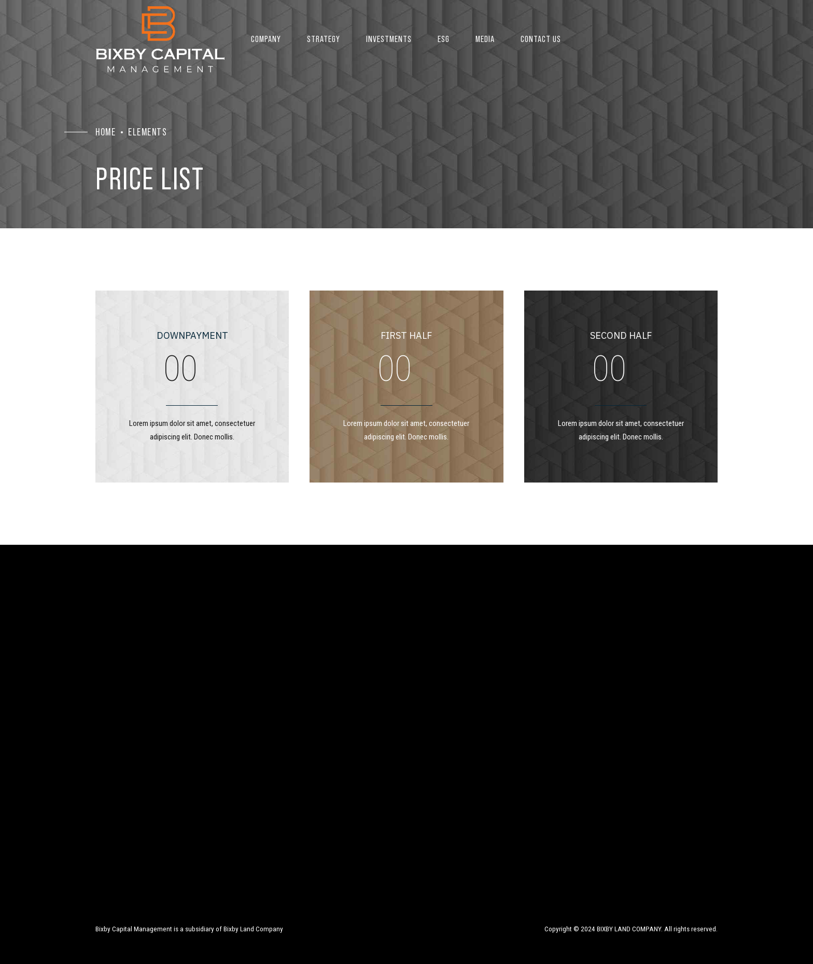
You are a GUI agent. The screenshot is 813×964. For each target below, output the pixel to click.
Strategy (323, 39)
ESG (444, 39)
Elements (147, 131)
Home (105, 131)
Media (485, 39)
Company (266, 39)
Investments (389, 39)
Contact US (541, 39)
